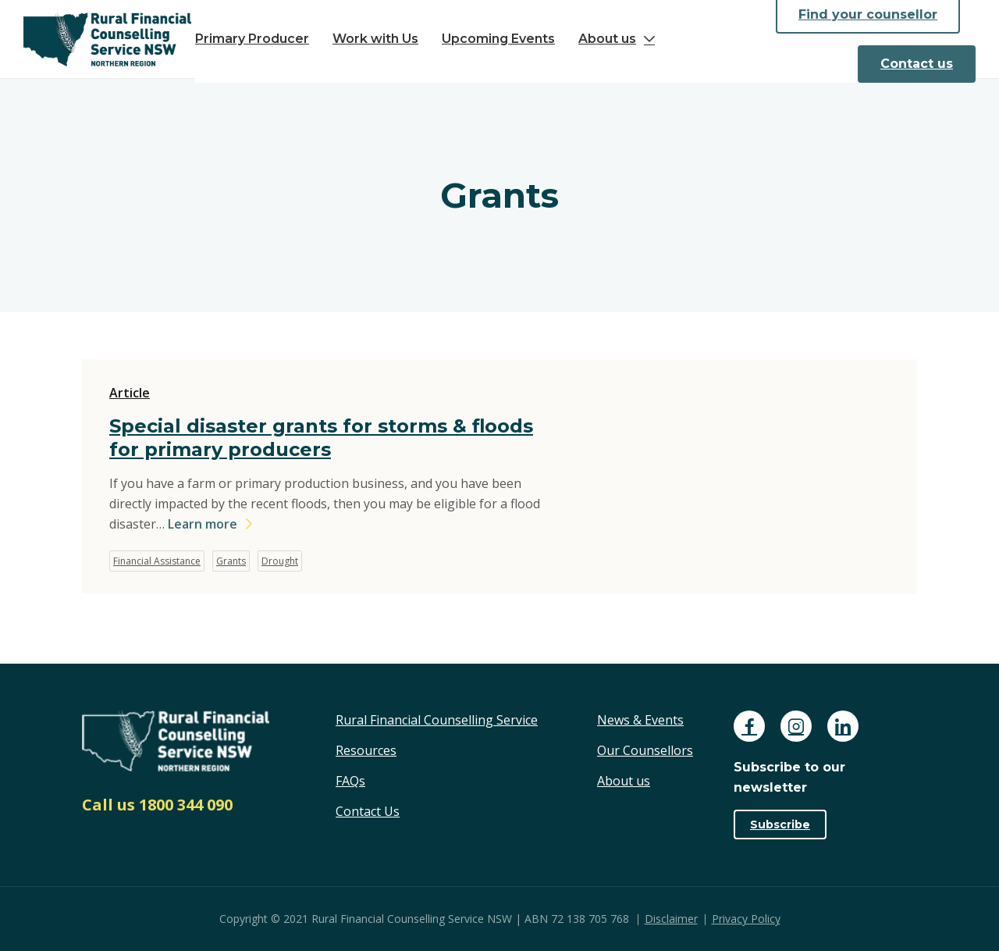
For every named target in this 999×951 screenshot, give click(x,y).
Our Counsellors (645, 750)
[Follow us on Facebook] (749, 726)
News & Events (640, 719)
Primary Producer (252, 38)
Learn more (202, 523)
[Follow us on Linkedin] (843, 726)
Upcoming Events (498, 38)
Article (129, 392)
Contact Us (368, 811)
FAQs (350, 780)
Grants (231, 561)
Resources (366, 750)
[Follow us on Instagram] (796, 726)
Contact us (916, 63)
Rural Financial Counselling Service (437, 719)
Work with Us (375, 38)
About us (607, 38)
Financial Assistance (157, 561)
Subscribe (780, 824)
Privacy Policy (746, 918)
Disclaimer (671, 918)
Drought (279, 561)
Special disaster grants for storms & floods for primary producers (321, 438)
